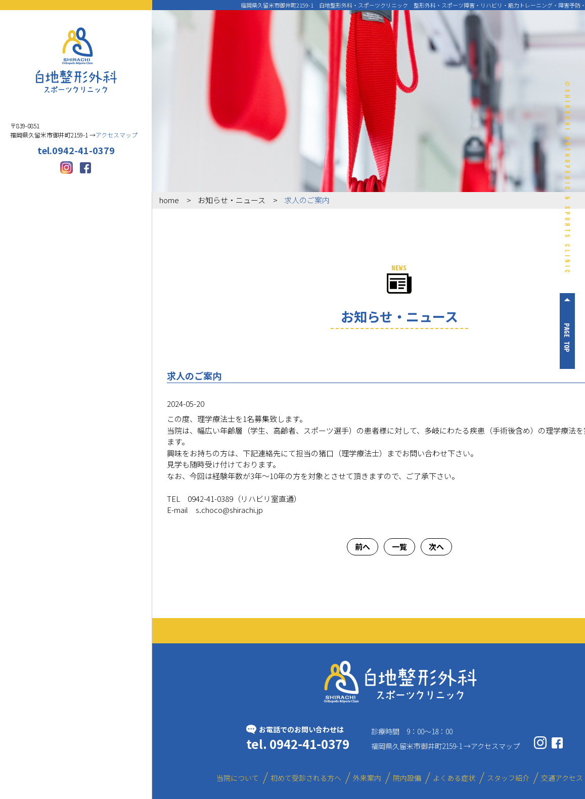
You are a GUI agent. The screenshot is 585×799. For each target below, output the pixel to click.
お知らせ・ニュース (231, 200)
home (169, 200)
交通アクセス (114, 301)
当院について (76, 131)
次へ (436, 546)
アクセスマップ (495, 746)
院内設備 (38, 261)
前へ (362, 546)
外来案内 (76, 213)
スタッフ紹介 (38, 301)
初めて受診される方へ (76, 172)
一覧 (399, 546)
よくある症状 (114, 261)
